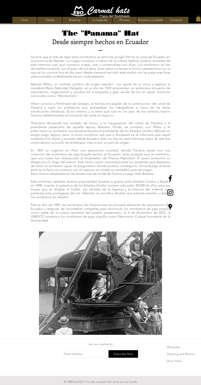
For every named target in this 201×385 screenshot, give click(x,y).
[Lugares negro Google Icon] (170, 207)
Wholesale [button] (173, 347)
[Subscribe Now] (123, 354)
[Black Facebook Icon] (170, 178)
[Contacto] (176, 20)
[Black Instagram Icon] (170, 193)
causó (99, 162)
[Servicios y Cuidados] (150, 20)
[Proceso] (124, 20)
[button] (198, 19)
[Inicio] (24, 20)
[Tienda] (49, 20)
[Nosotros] (74, 20)
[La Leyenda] (99, 20)
